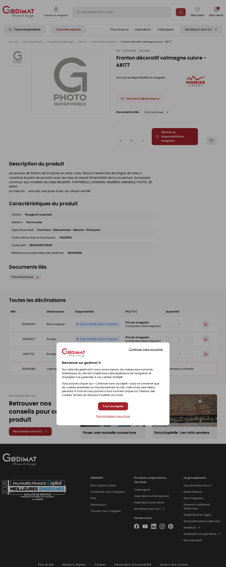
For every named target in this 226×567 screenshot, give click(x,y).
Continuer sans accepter (146, 349)
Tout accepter (113, 406)
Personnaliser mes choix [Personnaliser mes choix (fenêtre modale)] (113, 416)
